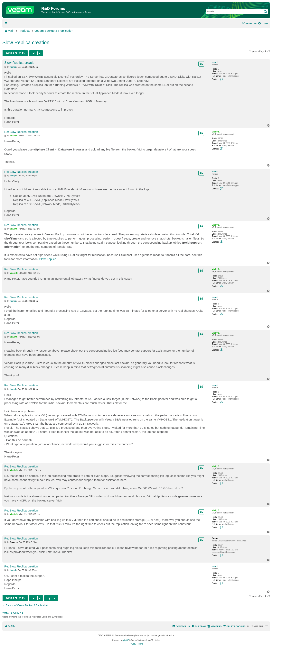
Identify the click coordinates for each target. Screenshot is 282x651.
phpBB (126, 640)
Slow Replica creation (25, 42)
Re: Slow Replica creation (21, 131)
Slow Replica (47, 259)
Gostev (215, 538)
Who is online (12, 612)
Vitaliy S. (216, 132)
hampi (214, 62)
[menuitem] (263, 23)
